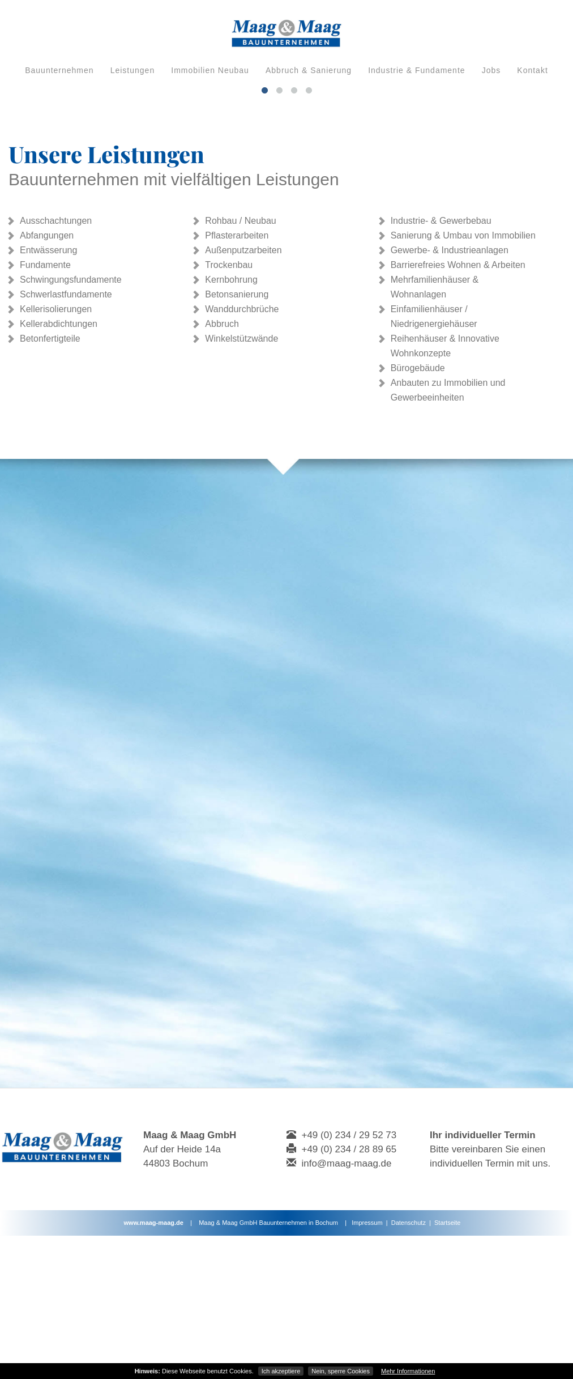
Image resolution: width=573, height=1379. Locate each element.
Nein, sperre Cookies (340, 1371)
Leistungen (132, 70)
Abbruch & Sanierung (309, 70)
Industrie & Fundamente (416, 70)
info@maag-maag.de (346, 1306)
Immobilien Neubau (210, 70)
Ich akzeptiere (281, 1371)
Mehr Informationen (408, 1371)
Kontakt (532, 70)
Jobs (491, 70)
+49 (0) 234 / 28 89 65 (348, 1292)
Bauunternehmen (59, 70)
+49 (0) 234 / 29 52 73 (348, 1278)
